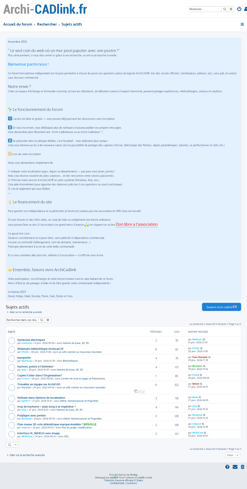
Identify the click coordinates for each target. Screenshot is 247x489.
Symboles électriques (31, 340)
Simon (195, 383)
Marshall (26, 387)
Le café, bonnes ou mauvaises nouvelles (80, 351)
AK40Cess (26, 436)
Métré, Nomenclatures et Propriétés (79, 400)
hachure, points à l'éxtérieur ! (35, 366)
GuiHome (26, 343)
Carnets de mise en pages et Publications (83, 378)
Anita (195, 397)
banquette (24, 357)
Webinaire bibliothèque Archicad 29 (40, 348)
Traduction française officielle (118, 480)
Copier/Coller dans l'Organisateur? (39, 375)
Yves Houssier (200, 357)
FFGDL (25, 351)
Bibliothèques (70, 360)
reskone (25, 427)
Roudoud (26, 418)
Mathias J (197, 339)
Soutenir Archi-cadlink (222, 307)
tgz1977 (25, 400)
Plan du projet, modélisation (77, 427)
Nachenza (26, 360)
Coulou (25, 378)
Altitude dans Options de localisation (41, 397)
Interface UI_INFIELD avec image (38, 433)
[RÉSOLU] (90, 424)
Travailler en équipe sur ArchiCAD (38, 384)
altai (23, 369)
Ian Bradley (132, 474)
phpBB (113, 477)
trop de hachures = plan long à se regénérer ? (46, 406)
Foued (195, 374)
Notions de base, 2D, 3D (76, 343)
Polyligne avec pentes (31, 415)
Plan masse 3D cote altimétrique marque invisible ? (50, 424)
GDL (66, 436)
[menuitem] (239, 9)
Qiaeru (139, 480)
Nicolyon (197, 366)
